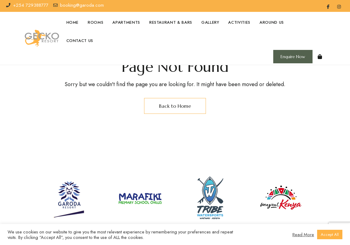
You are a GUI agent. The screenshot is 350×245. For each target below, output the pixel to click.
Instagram (339, 7)
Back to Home (175, 106)
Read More (303, 234)
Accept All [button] (330, 234)
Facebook (328, 7)
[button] (293, 56)
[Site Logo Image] (42, 38)
